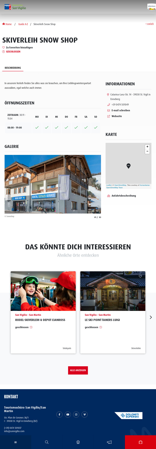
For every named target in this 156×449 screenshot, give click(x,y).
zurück (150, 24)
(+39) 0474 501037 (12, 427)
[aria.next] (97, 188)
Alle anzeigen (78, 370)
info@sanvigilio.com (14, 431)
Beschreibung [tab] (13, 67)
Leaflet (108, 185)
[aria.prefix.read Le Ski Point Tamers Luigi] (112, 312)
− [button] (147, 151)
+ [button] (147, 147)
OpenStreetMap (120, 185)
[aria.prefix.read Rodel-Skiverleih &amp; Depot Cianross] (43, 312)
